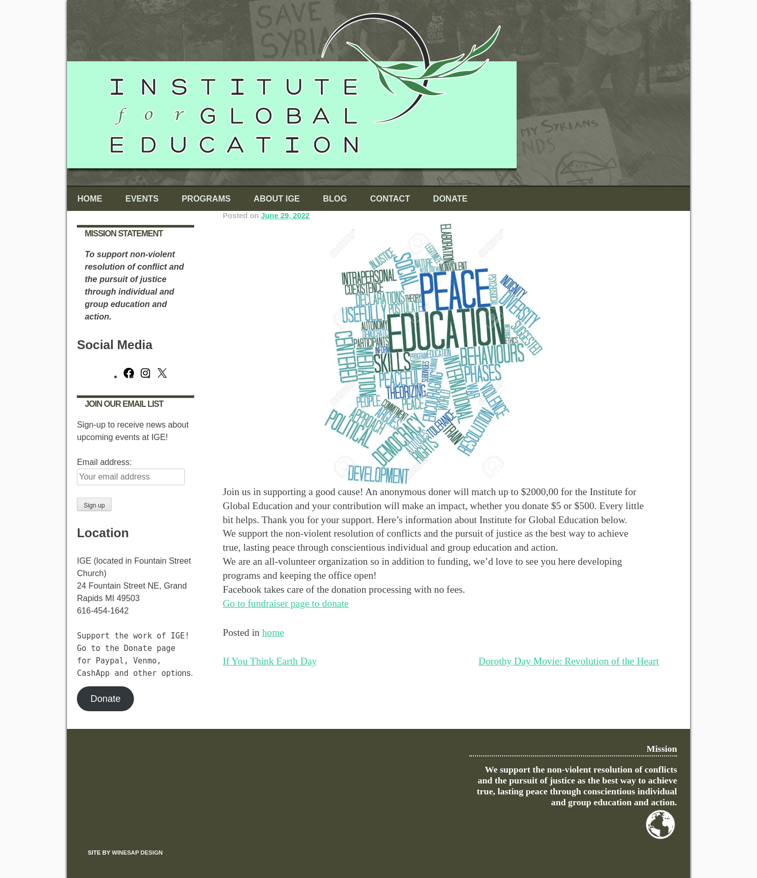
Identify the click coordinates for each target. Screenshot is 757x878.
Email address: (104, 462)
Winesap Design (137, 852)
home (273, 632)
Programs (206, 198)
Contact (390, 198)
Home (89, 198)
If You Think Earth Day (270, 661)
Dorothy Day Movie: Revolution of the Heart (569, 661)
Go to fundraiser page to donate (285, 603)
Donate (450, 198)
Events (141, 198)
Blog (335, 198)
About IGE (277, 198)
